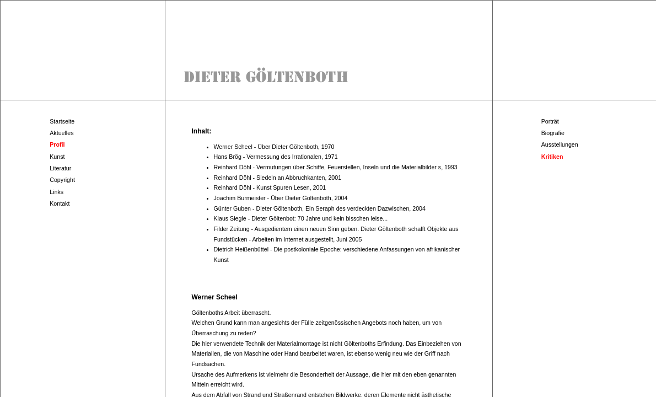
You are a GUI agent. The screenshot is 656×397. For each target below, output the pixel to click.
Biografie (552, 133)
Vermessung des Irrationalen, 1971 (291, 156)
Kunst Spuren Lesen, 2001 (291, 187)
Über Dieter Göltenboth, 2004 (309, 198)
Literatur (60, 168)
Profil (57, 144)
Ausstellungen (559, 144)
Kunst (57, 156)
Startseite (62, 121)
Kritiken (552, 156)
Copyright (62, 179)
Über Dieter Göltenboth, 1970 (295, 146)
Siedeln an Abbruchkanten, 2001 (298, 177)
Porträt (550, 121)
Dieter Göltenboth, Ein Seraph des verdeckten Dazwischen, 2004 (341, 208)
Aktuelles (61, 133)
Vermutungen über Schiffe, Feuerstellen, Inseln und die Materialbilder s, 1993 (357, 167)
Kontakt (59, 203)
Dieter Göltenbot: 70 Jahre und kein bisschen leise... (319, 218)
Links (56, 192)
